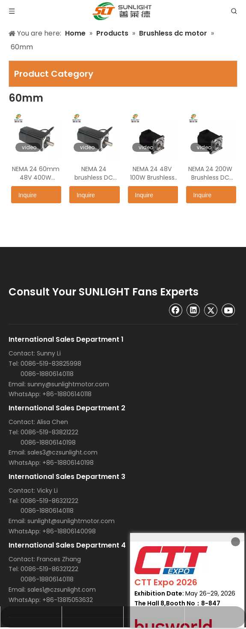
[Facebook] (176, 310)
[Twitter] (211, 310)
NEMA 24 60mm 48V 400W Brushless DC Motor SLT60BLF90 (35, 173)
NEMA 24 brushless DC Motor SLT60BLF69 (93, 173)
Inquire (24, 194)
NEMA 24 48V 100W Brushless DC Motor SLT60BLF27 (152, 173)
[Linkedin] (193, 310)
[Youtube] (228, 310)
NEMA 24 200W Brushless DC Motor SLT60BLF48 (210, 173)
